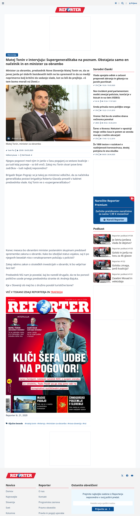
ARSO (97, 123)
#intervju (41, 423)
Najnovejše (11, 496)
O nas (42, 491)
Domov (9, 491)
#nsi (84, 423)
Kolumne (10, 513)
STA (96, 85)
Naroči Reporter (113, 219)
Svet (8, 507)
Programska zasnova (49, 502)
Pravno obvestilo (47, 507)
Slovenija (12, 55)
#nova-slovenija (74, 423)
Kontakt (43, 496)
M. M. (97, 101)
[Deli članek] (27, 155)
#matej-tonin (30, 423)
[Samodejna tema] (115, 3)
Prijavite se (102, 509)
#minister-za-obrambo (56, 423)
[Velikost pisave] (13, 155)
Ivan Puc (11, 150)
